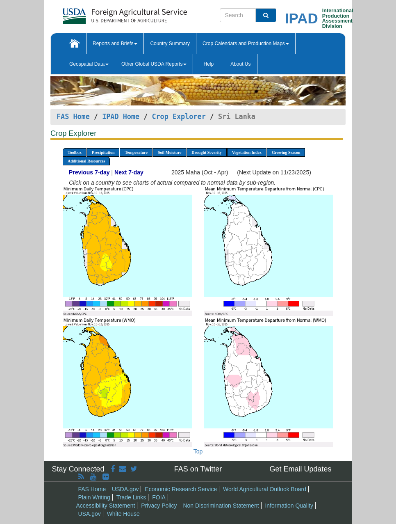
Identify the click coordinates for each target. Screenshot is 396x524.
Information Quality (289, 505)
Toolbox (75, 152)
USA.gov (89, 513)
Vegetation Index (247, 152)
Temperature (136, 152)
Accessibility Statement (105, 505)
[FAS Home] (104, 13)
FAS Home (73, 116)
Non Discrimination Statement (221, 505)
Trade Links (131, 497)
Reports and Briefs (115, 43)
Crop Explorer (178, 116)
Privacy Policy (159, 505)
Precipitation (103, 152)
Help (208, 64)
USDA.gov (125, 489)
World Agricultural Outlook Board (264, 489)
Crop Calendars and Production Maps (246, 43)
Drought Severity (206, 152)
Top (198, 451)
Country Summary (170, 43)
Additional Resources (86, 161)
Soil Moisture (169, 152)
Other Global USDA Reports (154, 64)
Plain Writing (94, 497)
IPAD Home (120, 116)
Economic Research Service (181, 489)
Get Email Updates (300, 469)
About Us (240, 64)
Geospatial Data (89, 64)
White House (123, 513)
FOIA (159, 497)
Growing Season (286, 152)
